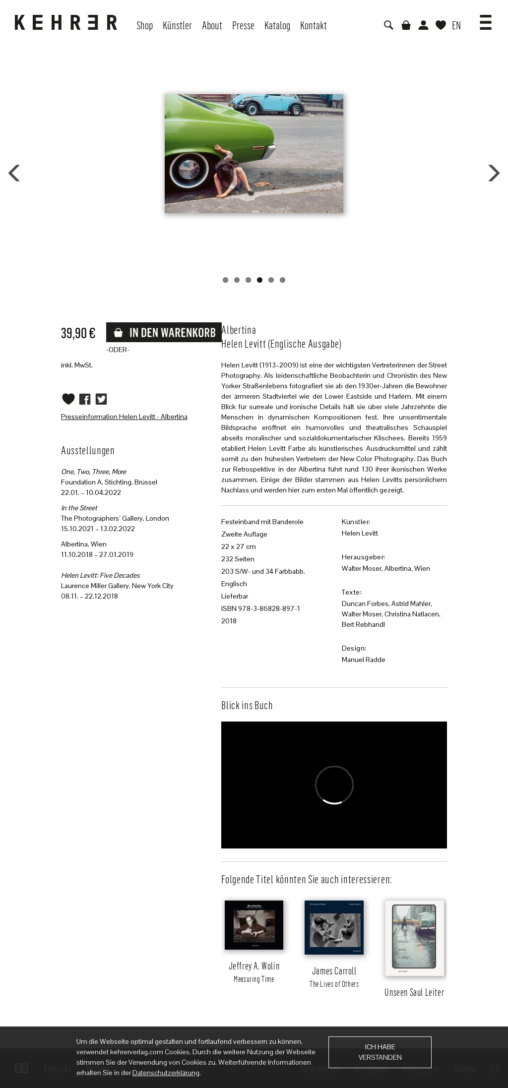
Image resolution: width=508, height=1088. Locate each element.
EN (456, 25)
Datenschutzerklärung (165, 1072)
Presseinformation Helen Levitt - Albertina (124, 416)
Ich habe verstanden (380, 1052)
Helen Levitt (360, 533)
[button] (485, 19)
